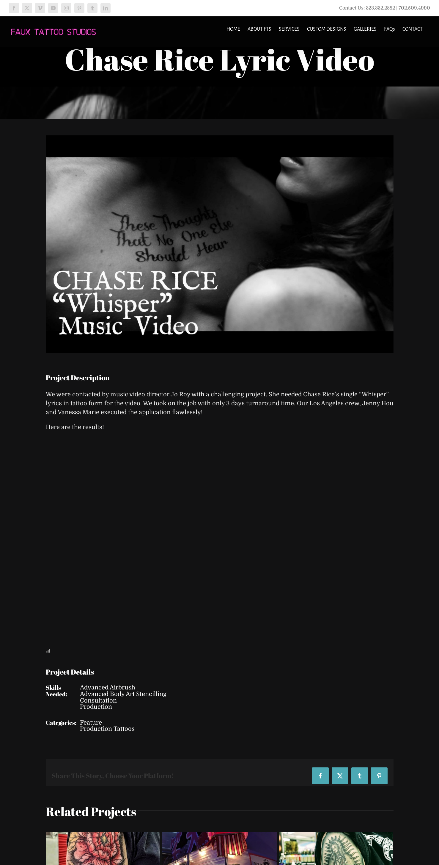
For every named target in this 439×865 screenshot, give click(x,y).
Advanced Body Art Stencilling (123, 694)
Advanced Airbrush (107, 687)
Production (96, 706)
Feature (91, 722)
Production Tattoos (107, 728)
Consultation (98, 700)
